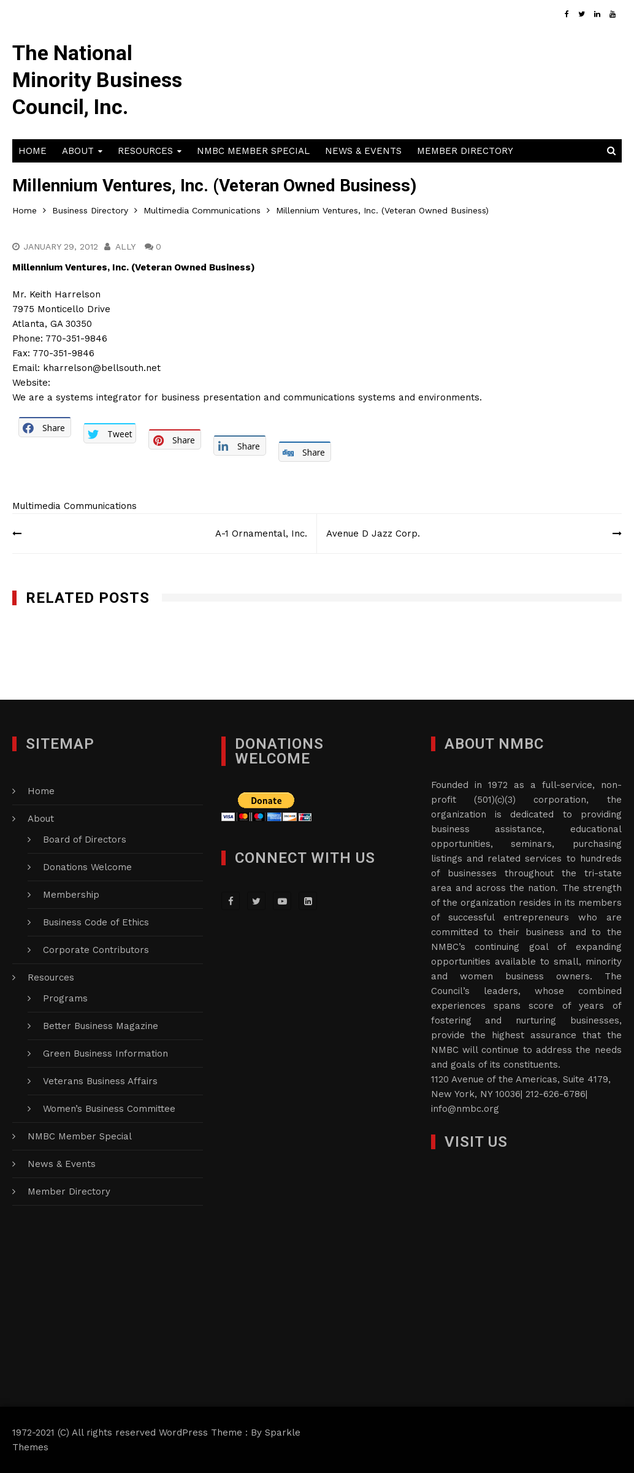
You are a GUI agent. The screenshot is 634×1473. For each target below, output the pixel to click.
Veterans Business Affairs (100, 1081)
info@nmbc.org (465, 1108)
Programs (65, 998)
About (78, 150)
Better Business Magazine (100, 1025)
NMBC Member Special (253, 150)
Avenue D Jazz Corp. (373, 533)
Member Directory (465, 150)
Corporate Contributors (96, 949)
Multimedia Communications (74, 505)
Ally (125, 246)
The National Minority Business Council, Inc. (97, 79)
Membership (71, 894)
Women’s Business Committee (109, 1108)
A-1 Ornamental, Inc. (261, 533)
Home (32, 150)
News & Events (363, 150)
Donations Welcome (87, 867)
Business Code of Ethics (96, 922)
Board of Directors (84, 839)
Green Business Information (105, 1053)
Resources (145, 150)
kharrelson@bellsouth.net (102, 367)
